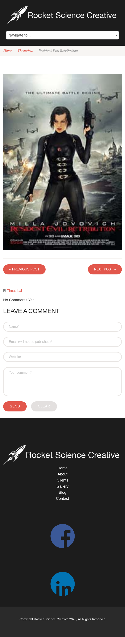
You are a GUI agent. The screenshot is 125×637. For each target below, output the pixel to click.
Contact (62, 498)
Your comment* (62, 381)
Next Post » (105, 269)
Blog (62, 492)
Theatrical (25, 51)
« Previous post (24, 269)
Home (7, 51)
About (62, 474)
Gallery (62, 486)
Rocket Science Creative (51, 619)
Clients (62, 480)
